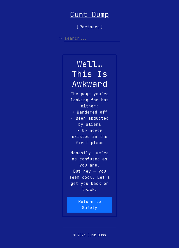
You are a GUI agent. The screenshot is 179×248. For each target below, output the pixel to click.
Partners (89, 27)
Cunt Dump (89, 14)
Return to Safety (89, 204)
